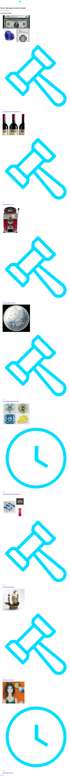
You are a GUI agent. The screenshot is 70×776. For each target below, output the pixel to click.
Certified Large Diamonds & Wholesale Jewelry (12, 494)
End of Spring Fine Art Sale (8, 772)
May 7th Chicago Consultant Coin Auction (11, 401)
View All (2, 775)
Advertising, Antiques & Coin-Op (9, 302)
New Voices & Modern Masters (8, 587)
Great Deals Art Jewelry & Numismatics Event (11, 111)
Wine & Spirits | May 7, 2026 (8, 204)
